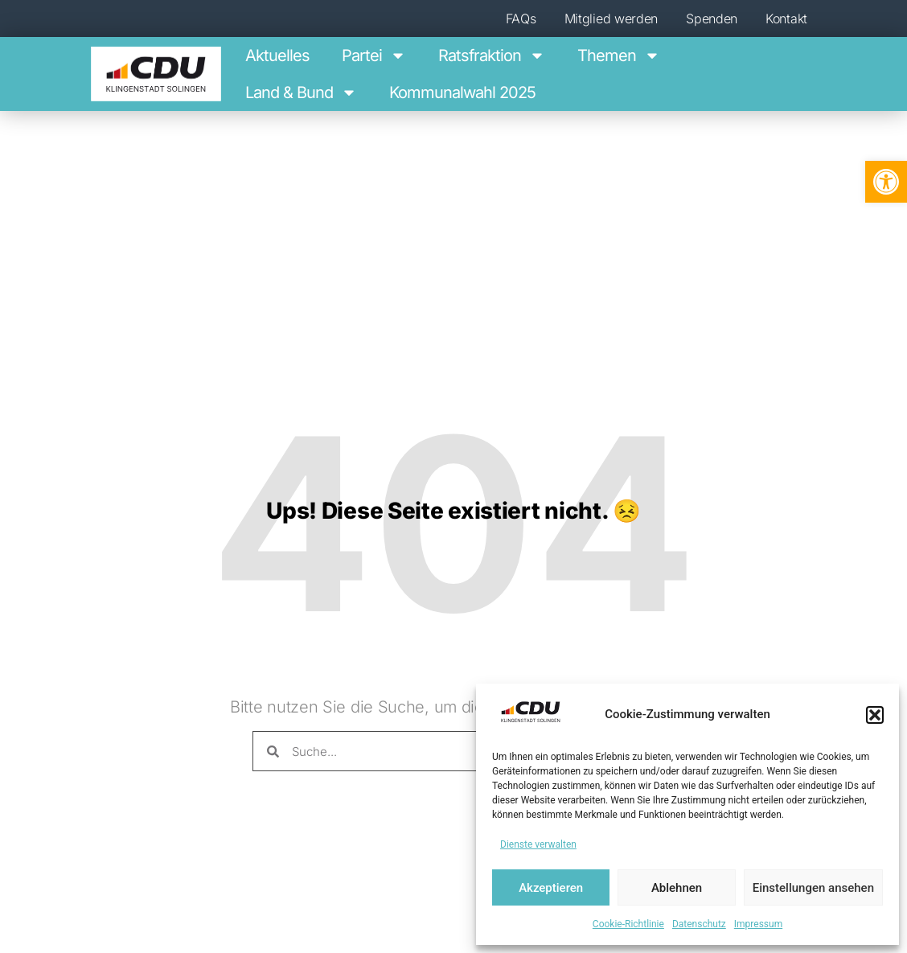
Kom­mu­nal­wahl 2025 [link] (462, 92)
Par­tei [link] (374, 55)
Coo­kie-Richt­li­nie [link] (628, 924)
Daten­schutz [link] (699, 924)
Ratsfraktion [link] (491, 55)
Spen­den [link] (711, 18)
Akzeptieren (551, 888)
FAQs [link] (521, 18)
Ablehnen (676, 888)
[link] (886, 182)
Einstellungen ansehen (813, 888)
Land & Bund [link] (301, 92)
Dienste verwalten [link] (538, 844)
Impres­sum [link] (758, 924)
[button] (875, 715)
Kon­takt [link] (786, 18)
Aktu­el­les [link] (277, 55)
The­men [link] (618, 55)
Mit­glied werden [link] (611, 18)
